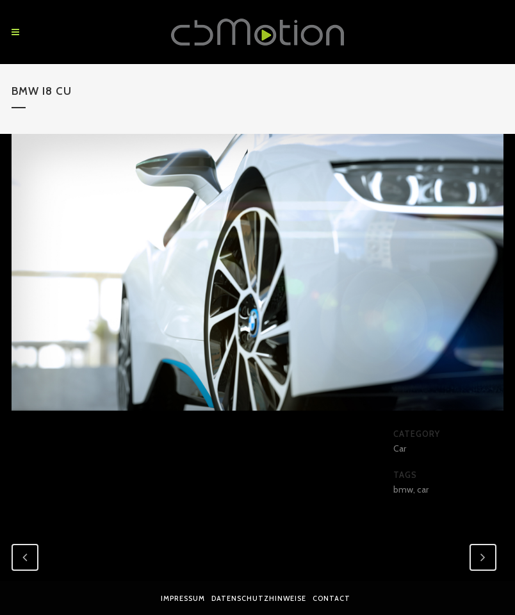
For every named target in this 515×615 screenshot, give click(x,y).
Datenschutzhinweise (258, 598)
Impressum (183, 598)
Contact (331, 598)
